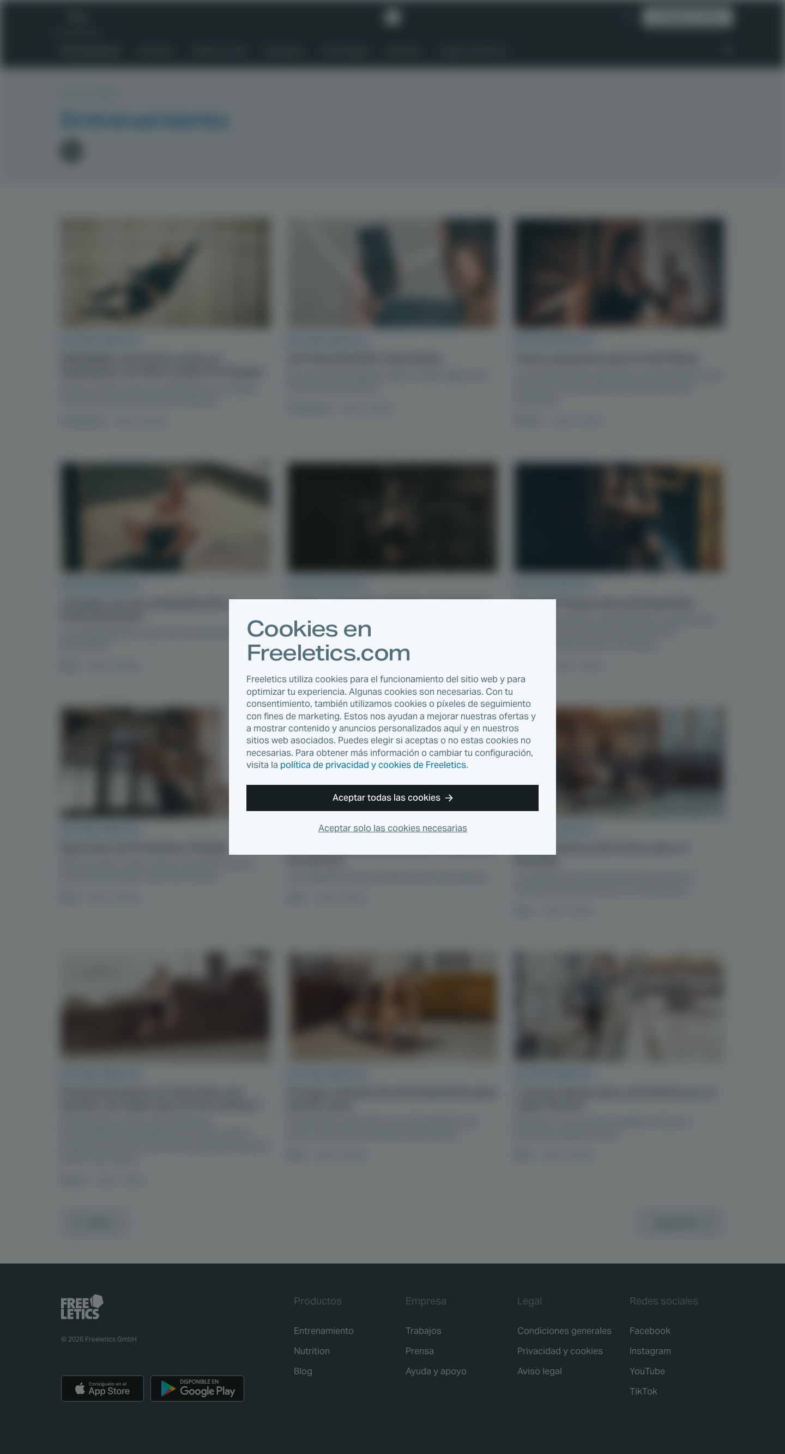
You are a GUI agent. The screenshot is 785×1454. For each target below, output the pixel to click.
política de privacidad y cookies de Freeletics (373, 765)
